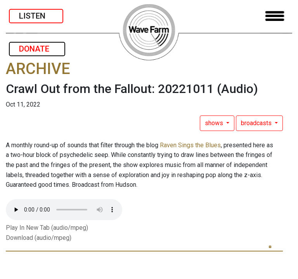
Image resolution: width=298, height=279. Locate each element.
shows (215, 123)
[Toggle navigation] (274, 16)
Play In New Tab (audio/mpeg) (47, 227)
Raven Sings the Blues (190, 145)
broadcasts (257, 123)
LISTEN (36, 16)
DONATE (37, 48)
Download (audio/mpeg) (38, 237)
